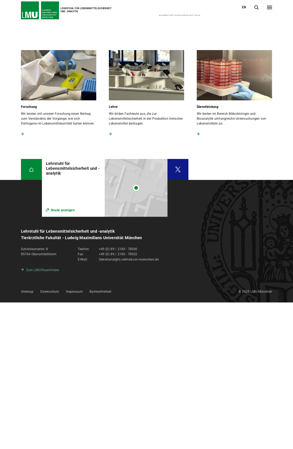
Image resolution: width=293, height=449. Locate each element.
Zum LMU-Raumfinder (42, 416)
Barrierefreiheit (101, 438)
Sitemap (27, 438)
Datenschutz (49, 438)
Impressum (74, 438)
